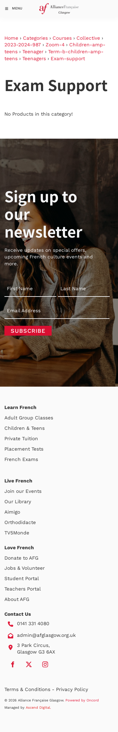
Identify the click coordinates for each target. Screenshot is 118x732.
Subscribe (28, 330)
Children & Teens (24, 428)
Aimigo (12, 512)
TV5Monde (16, 533)
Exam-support (68, 58)
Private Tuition (21, 438)
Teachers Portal (22, 589)
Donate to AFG (21, 558)
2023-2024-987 (22, 45)
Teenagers (34, 58)
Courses (62, 38)
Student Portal (21, 578)
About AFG (16, 599)
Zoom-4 (55, 45)
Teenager (32, 52)
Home (11, 38)
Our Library (17, 501)
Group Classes (36, 418)
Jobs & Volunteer (24, 568)
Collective (88, 38)
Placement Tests (23, 449)
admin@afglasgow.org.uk (46, 635)
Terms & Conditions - (30, 689)
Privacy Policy (72, 689)
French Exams (21, 459)
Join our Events (23, 491)
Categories (35, 38)
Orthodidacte (20, 522)
